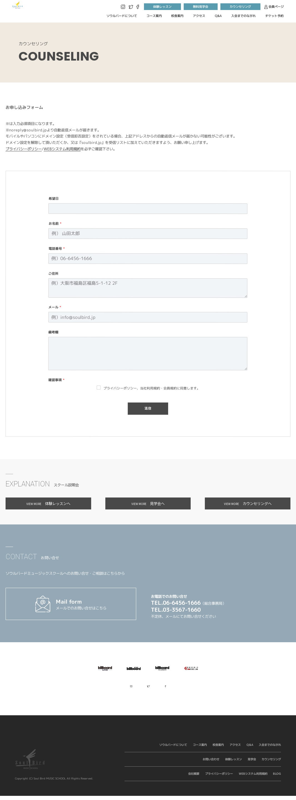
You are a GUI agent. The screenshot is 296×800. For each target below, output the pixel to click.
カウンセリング (240, 6)
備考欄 (53, 332)
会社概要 (193, 777)
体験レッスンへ (48, 503)
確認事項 (56, 380)
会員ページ (273, 6)
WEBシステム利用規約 (62, 148)
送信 (148, 409)
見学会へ (148, 503)
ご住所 (54, 273)
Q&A (218, 16)
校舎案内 (177, 16)
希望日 (54, 198)
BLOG (277, 777)
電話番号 (57, 248)
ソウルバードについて (121, 16)
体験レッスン (162, 6)
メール (55, 307)
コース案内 (154, 16)
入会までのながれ (243, 16)
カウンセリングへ (248, 503)
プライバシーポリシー (24, 148)
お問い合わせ (211, 763)
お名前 (55, 223)
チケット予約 (274, 16)
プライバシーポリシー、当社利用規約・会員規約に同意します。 (151, 388)
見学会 (251, 763)
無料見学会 (200, 6)
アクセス (199, 16)
